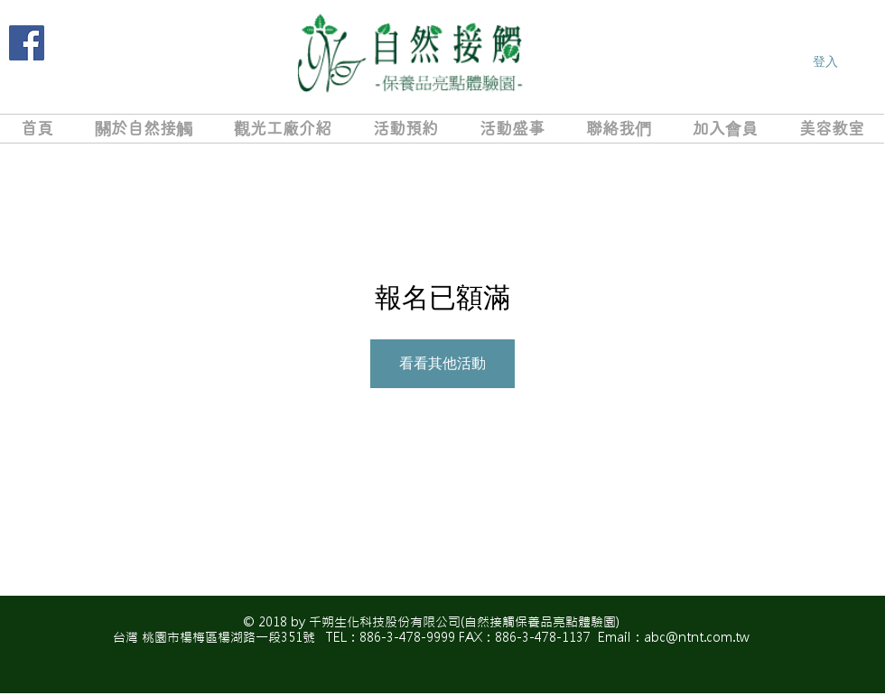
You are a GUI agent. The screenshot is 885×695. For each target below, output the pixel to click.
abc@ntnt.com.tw (697, 637)
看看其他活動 (442, 363)
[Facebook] (26, 42)
